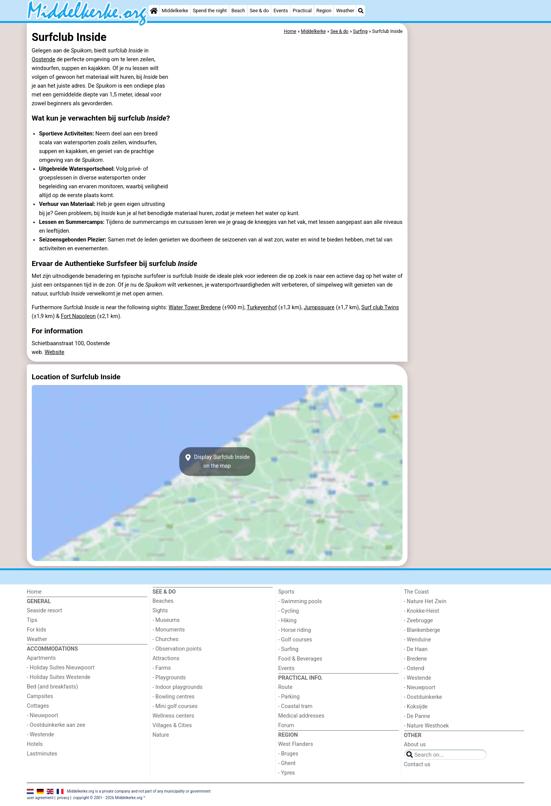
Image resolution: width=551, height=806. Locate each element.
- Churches (166, 639)
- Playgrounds (169, 677)
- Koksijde (416, 706)
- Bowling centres (174, 696)
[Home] (153, 10)
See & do (259, 10)
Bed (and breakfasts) (52, 687)
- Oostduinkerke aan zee (56, 725)
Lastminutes (42, 754)
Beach (238, 10)
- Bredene (415, 659)
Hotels (35, 744)
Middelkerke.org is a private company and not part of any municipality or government (138, 791)
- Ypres (286, 773)
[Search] (361, 10)
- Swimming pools (300, 601)
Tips (32, 620)
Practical (302, 10)
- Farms (162, 668)
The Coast (416, 592)
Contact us (417, 764)
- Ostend (414, 668)
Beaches (163, 601)
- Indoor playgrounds (178, 687)
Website (55, 352)
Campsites (40, 696)
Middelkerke (174, 10)
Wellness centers (173, 716)
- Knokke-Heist (421, 611)
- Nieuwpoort (42, 715)
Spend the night (210, 10)
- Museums (166, 620)
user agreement (40, 798)
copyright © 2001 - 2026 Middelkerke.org (107, 798)
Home (34, 592)
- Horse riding (294, 630)
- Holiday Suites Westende (58, 677)
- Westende (40, 734)
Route (285, 687)
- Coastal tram (295, 706)
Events (281, 10)
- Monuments (169, 630)
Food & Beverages (300, 659)
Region (323, 10)
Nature (161, 735)
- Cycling (288, 611)
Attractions (166, 658)
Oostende (43, 59)
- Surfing (288, 649)
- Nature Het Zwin (425, 601)
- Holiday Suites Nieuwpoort (61, 667)
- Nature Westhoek (426, 726)
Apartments (41, 658)
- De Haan (416, 649)
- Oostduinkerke (423, 697)
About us (415, 744)
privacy (63, 798)
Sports (286, 592)
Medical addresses (301, 716)
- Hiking (287, 620)
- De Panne (417, 716)
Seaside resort (44, 610)
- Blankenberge (422, 630)
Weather (345, 10)
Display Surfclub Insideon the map (216, 461)
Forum (286, 725)
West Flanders (295, 744)
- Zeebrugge (418, 620)
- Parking (289, 696)
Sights (160, 610)
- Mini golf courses (175, 706)
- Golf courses (295, 639)
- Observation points (177, 649)
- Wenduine (417, 639)
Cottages (38, 706)
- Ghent (287, 763)
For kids (36, 630)
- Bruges (288, 754)
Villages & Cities (172, 725)
